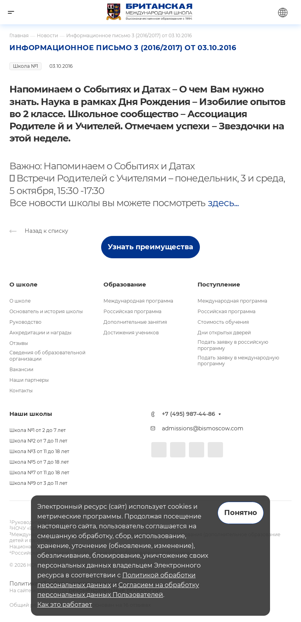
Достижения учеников (131, 332)
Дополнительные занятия (135, 322)
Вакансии (21, 369)
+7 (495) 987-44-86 (188, 414)
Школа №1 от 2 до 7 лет (37, 430)
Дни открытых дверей (224, 332)
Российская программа (132, 311)
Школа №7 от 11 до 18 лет (39, 472)
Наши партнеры (29, 380)
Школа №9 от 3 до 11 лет (38, 483)
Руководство (25, 322)
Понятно (240, 512)
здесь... (223, 203)
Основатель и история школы (46, 311)
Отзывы (18, 343)
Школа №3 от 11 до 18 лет (39, 451)
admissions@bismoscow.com (202, 428)
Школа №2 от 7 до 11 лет (38, 441)
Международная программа (138, 301)
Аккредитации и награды (40, 332)
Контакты (21, 391)
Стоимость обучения (223, 322)
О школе (20, 301)
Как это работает (64, 604)
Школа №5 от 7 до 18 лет (39, 462)
